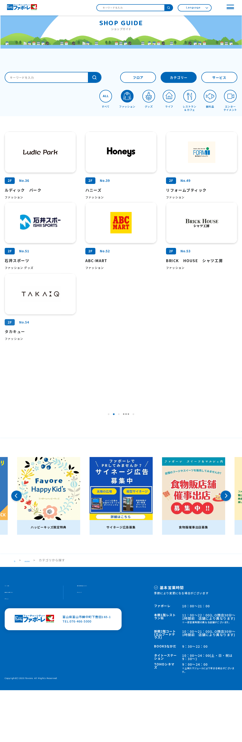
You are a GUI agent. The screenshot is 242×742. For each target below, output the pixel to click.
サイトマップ (87, 647)
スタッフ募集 (14, 638)
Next (225, 547)
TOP (17, 612)
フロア (138, 78)
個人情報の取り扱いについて (98, 638)
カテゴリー (179, 78)
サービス (219, 78)
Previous (16, 547)
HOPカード (13, 656)
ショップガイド (41, 612)
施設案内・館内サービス (23, 647)
